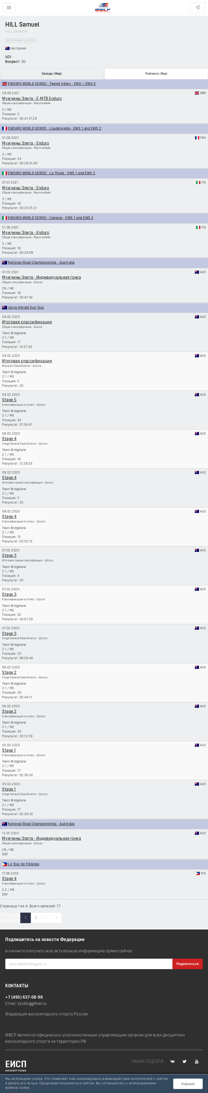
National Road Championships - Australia (41, 263)
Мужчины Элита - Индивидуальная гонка (41, 278)
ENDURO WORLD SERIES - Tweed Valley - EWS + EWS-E (52, 84)
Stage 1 (9, 751)
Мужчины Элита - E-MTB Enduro (32, 99)
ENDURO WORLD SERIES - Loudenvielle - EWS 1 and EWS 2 (54, 129)
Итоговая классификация (27, 322)
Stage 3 (9, 556)
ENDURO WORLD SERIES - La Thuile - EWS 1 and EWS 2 (51, 173)
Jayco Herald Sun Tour (26, 308)
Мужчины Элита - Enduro (25, 143)
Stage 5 (9, 400)
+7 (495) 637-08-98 (24, 997)
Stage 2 (9, 673)
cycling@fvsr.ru (32, 1004)
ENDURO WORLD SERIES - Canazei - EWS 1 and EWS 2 (51, 218)
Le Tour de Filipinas (23, 864)
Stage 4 (9, 439)
